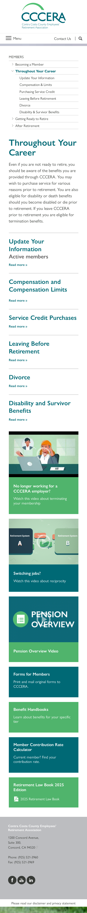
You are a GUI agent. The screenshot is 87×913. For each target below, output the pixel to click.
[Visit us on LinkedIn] (31, 879)
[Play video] (43, 454)
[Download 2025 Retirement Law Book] (43, 798)
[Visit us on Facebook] (12, 879)
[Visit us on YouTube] (22, 879)
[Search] (78, 38)
